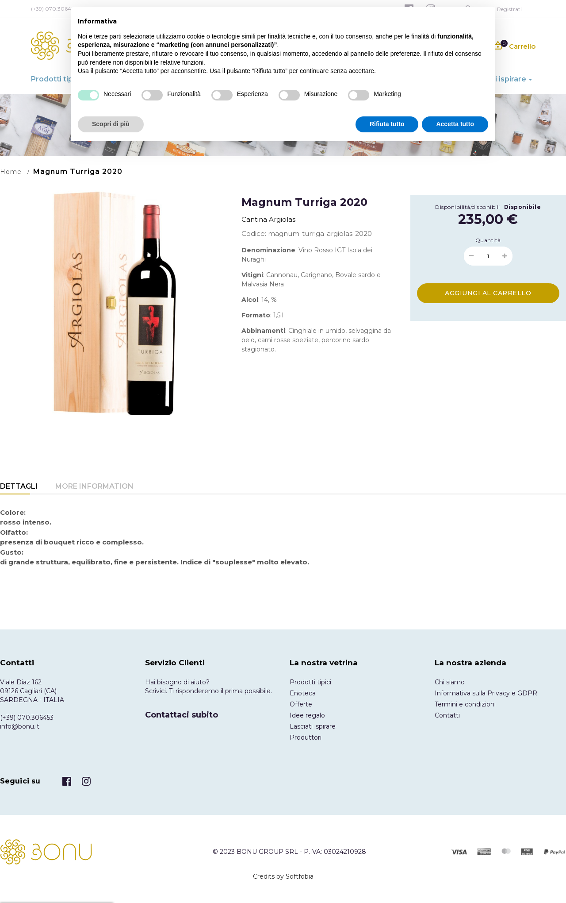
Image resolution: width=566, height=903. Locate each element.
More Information (94, 486)
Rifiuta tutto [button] (387, 123)
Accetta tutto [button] (455, 123)
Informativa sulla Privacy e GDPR (486, 693)
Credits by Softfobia (283, 876)
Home (11, 172)
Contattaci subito (181, 715)
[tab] (19, 487)
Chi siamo (450, 682)
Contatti (447, 715)
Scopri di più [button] (111, 123)
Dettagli (19, 486)
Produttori (305, 737)
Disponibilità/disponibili (467, 207)
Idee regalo (307, 715)
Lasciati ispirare (313, 726)
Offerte (301, 704)
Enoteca (303, 693)
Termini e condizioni (465, 704)
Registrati (509, 9)
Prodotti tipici (310, 682)
